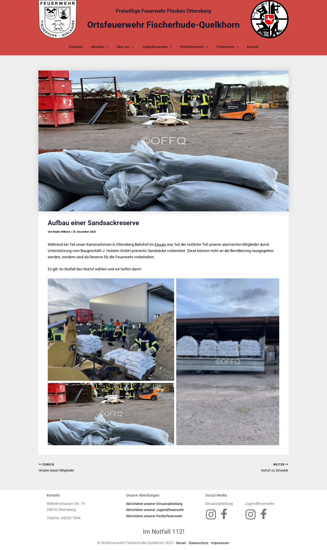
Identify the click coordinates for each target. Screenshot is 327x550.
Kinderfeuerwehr (192, 47)
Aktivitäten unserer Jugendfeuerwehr (157, 509)
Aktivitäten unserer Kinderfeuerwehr (156, 516)
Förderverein (224, 47)
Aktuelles (103, 47)
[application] (110, 47)
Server (179, 542)
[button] (111, 329)
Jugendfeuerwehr (157, 47)
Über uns (126, 47)
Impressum (221, 542)
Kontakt (247, 47)
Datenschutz (198, 542)
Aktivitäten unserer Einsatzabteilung (156, 503)
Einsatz (161, 244)
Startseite (81, 47)
